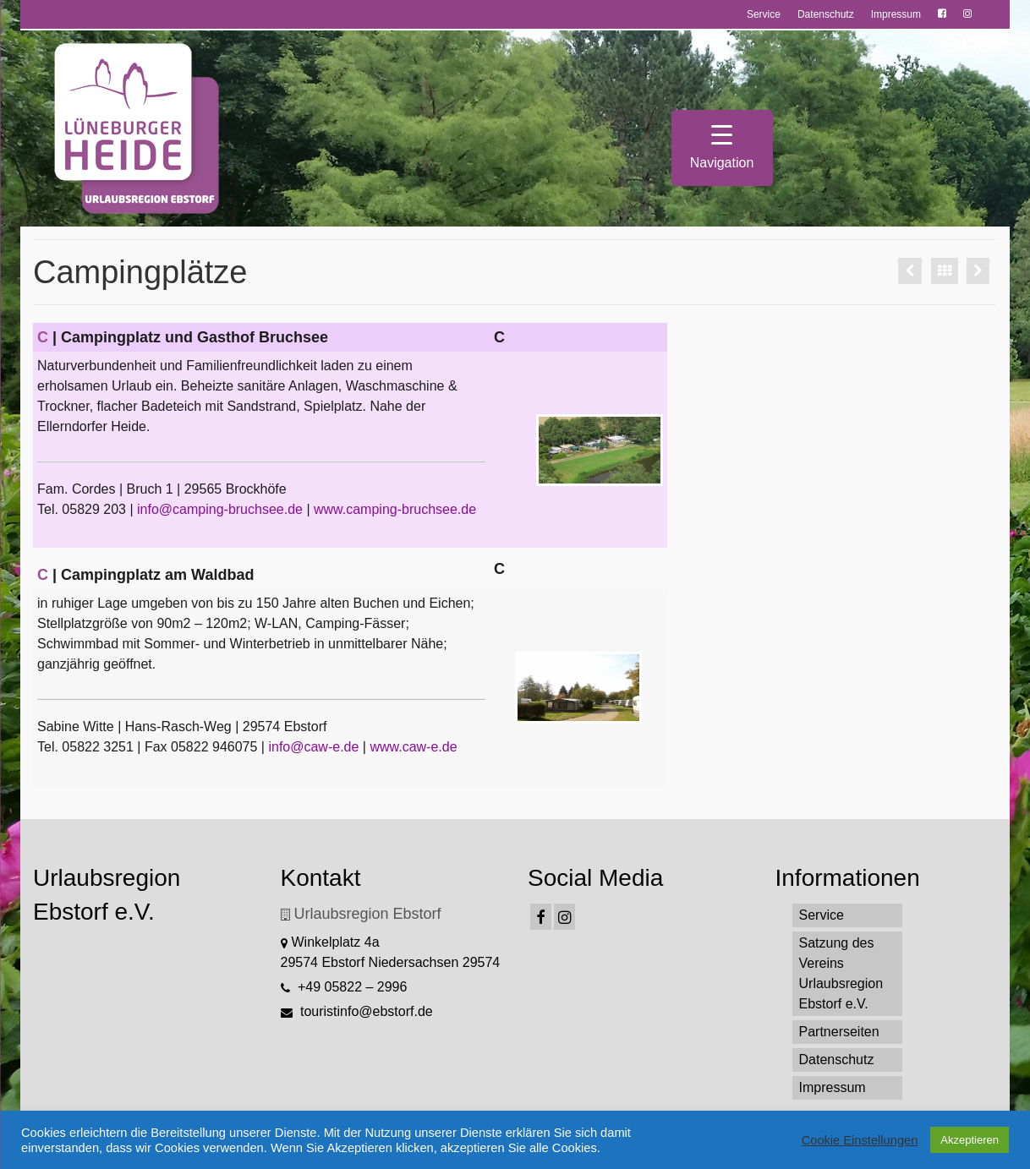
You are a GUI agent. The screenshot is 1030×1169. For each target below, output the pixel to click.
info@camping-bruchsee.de (220, 509)
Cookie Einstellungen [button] (860, 1140)
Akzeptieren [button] (969, 1139)
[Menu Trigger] (722, 148)
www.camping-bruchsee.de (395, 509)
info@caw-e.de (313, 747)
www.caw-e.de (413, 747)
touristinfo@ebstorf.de (357, 1011)
